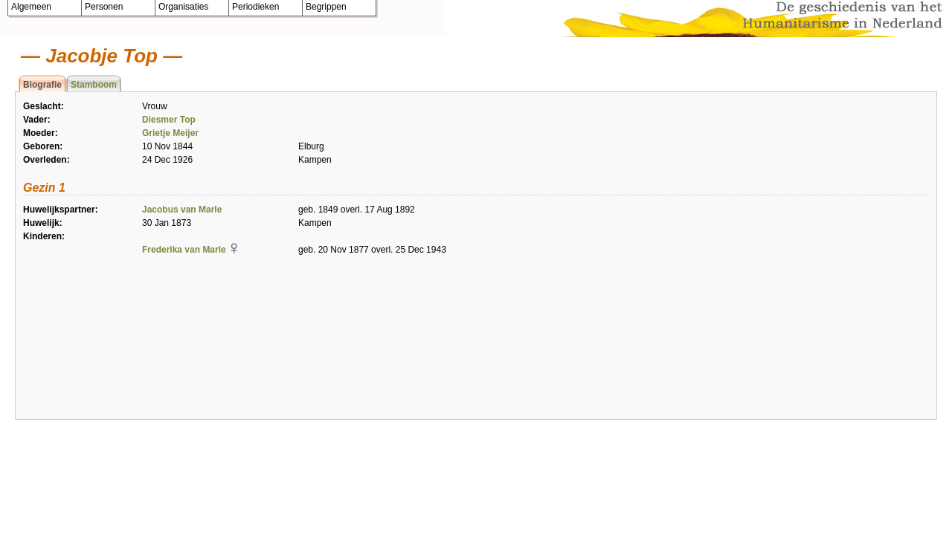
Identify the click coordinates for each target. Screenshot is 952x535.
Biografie (42, 85)
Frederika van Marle (184, 249)
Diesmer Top (169, 119)
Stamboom (94, 85)
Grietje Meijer (170, 133)
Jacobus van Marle (182, 209)
